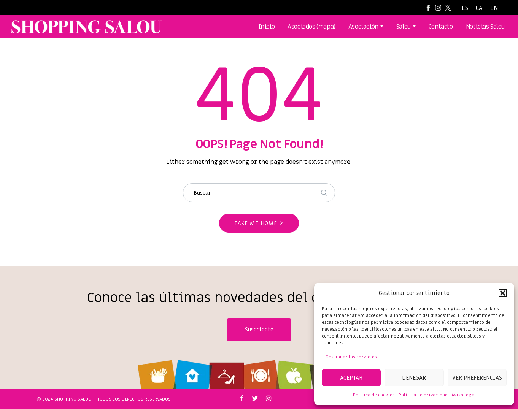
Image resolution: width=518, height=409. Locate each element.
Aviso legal (463, 395)
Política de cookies (374, 395)
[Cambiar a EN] (494, 8)
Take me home (256, 223)
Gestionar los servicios (351, 357)
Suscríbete (259, 329)
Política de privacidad (423, 395)
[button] (503, 293)
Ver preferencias (477, 378)
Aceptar (351, 378)
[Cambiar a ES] (465, 8)
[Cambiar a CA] (479, 8)
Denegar (414, 378)
